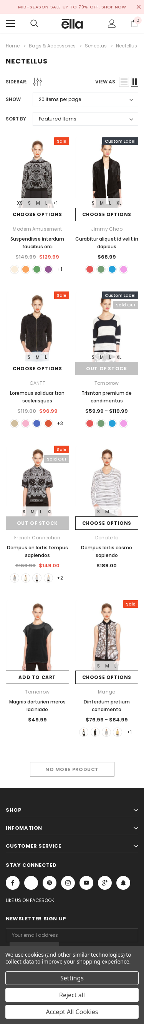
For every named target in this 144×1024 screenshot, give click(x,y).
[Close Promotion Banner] (138, 6)
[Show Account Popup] (112, 23)
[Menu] (10, 23)
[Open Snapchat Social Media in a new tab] (123, 884)
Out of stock (106, 369)
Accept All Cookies (72, 1012)
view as (105, 81)
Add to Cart (37, 678)
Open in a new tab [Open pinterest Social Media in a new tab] (49, 884)
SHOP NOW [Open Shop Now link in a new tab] (113, 7)
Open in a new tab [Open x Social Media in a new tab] (31, 884)
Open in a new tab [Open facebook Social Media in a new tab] (12, 884)
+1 (55, 203)
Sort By (16, 119)
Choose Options (37, 214)
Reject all (72, 995)
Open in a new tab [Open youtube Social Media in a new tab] (86, 884)
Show (13, 99)
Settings (72, 978)
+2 (61, 579)
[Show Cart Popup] (134, 23)
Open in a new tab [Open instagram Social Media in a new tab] (68, 884)
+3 (61, 424)
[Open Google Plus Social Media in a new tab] (105, 884)
